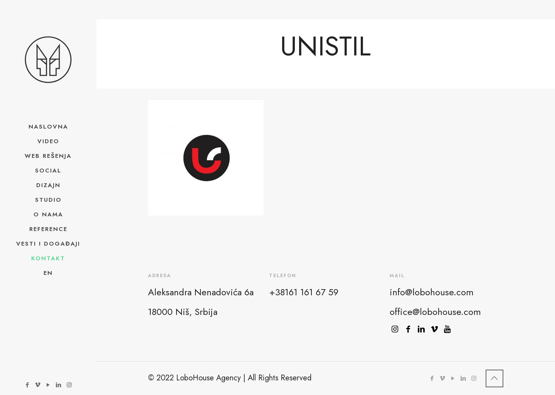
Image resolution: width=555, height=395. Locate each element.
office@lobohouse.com (435, 311)
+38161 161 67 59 (303, 292)
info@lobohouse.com (432, 292)
